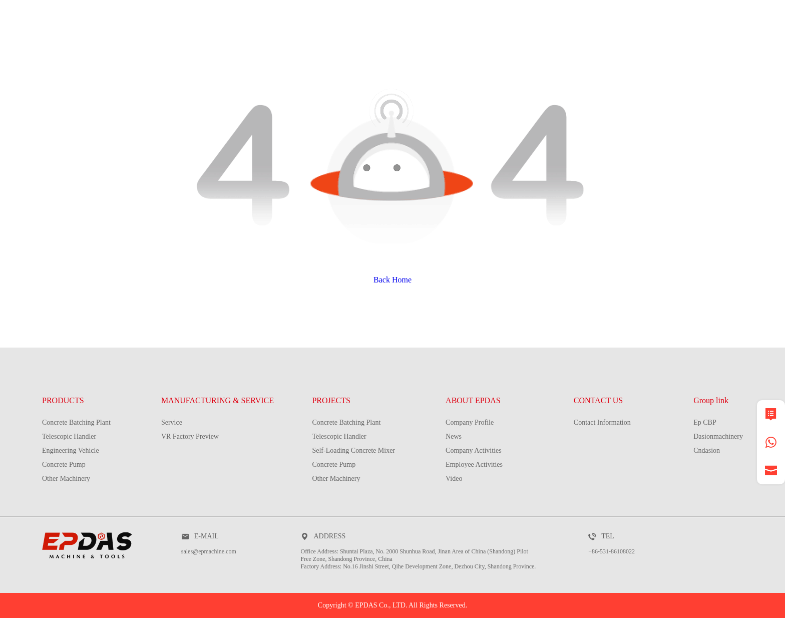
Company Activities (474, 450)
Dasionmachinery (718, 436)
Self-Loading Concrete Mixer (353, 450)
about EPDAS (599, 53)
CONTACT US (598, 400)
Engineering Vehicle (70, 450)
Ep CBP (704, 422)
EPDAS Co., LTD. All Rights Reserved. (411, 605)
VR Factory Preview (190, 436)
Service (171, 422)
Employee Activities (474, 464)
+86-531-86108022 (611, 551)
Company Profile (470, 422)
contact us (715, 53)
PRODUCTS (202, 53)
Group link (710, 400)
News (454, 436)
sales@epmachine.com (208, 551)
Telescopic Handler (69, 436)
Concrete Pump (64, 464)
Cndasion (706, 450)
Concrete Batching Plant (76, 422)
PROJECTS (489, 53)
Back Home (392, 279)
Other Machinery (66, 478)
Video (454, 478)
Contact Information (602, 422)
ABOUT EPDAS (473, 400)
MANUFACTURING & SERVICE (347, 53)
